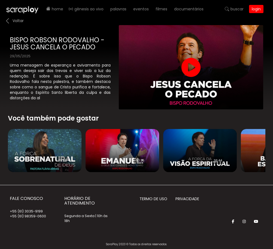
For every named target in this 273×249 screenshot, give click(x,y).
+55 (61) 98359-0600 (28, 216)
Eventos (141, 9)
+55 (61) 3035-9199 (26, 211)
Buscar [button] (237, 9)
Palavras (118, 9)
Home (57, 9)
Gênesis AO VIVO (89, 9)
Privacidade (187, 199)
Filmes (161, 9)
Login (256, 9)
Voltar (18, 20)
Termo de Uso (153, 199)
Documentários (189, 9)
